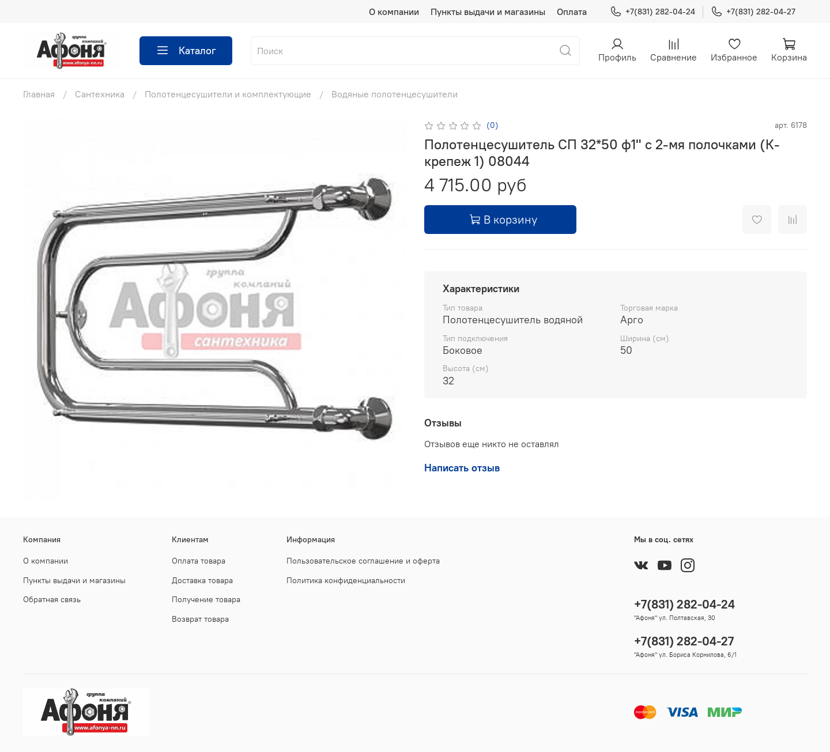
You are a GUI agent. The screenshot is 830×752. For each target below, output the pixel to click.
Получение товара (206, 599)
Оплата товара (198, 561)
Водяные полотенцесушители (394, 94)
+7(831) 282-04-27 (753, 12)
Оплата (572, 11)
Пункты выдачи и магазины (488, 11)
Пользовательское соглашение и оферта (363, 561)
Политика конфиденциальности (345, 580)
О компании (394, 11)
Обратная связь (52, 599)
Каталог (186, 51)
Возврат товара (200, 619)
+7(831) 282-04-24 (652, 12)
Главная (39, 94)
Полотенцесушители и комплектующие (228, 94)
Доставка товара (202, 580)
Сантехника (99, 94)
